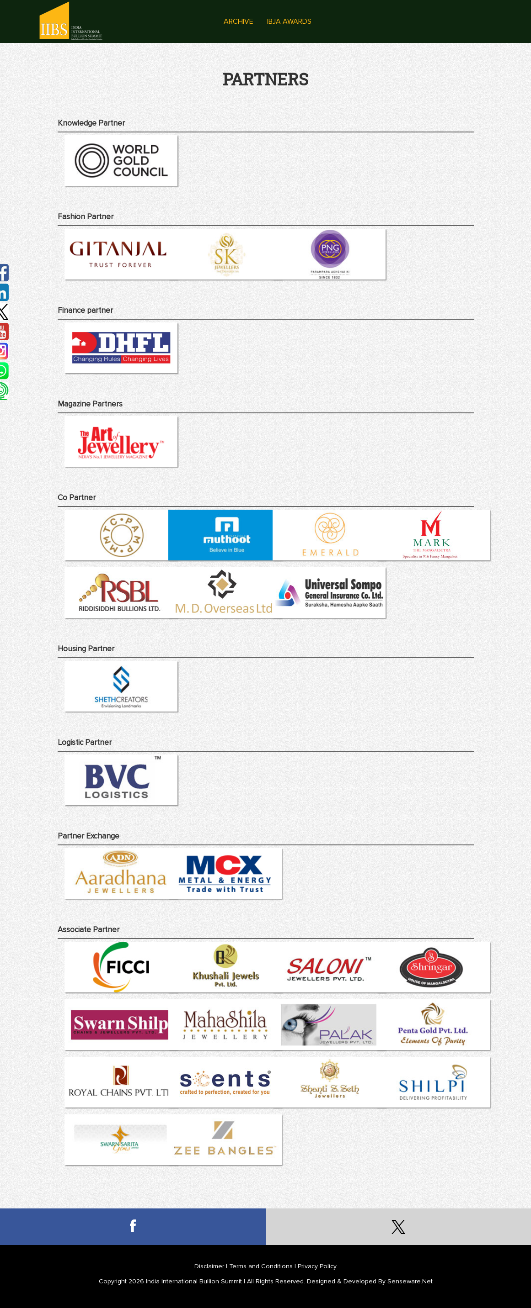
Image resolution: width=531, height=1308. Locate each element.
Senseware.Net (410, 1281)
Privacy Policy (317, 1266)
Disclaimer (209, 1266)
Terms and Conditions (261, 1266)
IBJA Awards (289, 21)
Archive (238, 21)
